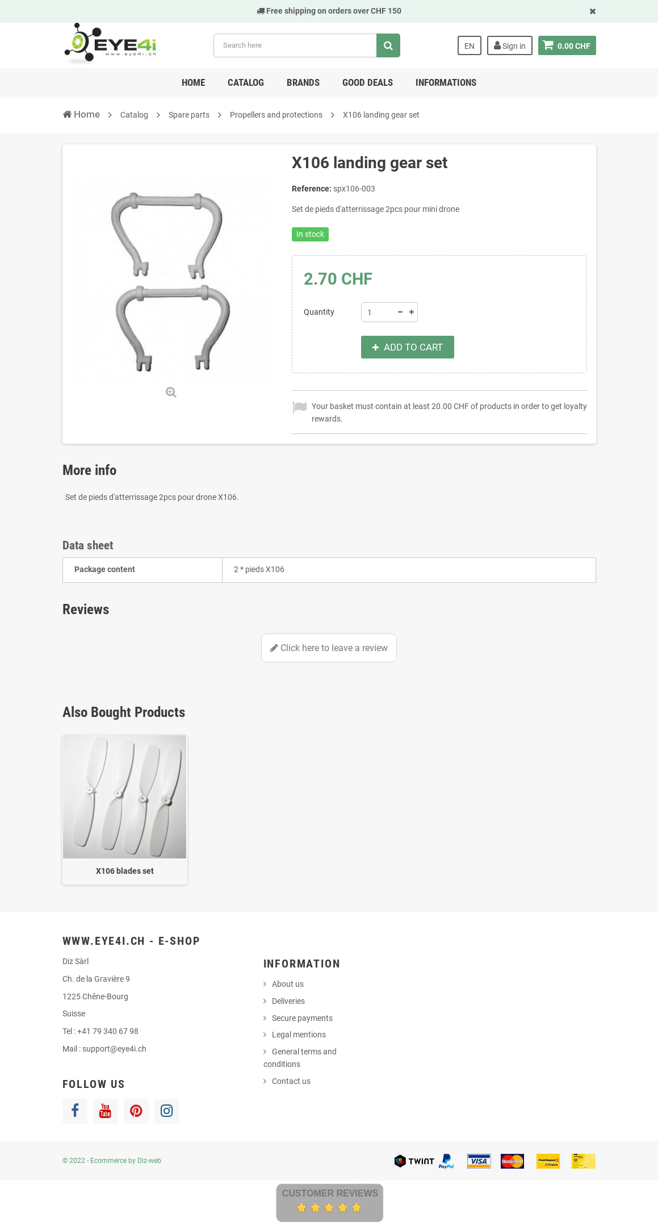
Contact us (291, 1081)
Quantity (319, 311)
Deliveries (288, 1001)
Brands (303, 82)
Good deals (367, 82)
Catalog (246, 82)
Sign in (510, 45)
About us (288, 984)
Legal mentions (299, 1034)
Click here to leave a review (329, 648)
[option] (125, 810)
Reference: (312, 188)
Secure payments (302, 1018)
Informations (446, 82)
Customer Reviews (330, 1193)
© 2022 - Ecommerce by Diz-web (111, 1161)
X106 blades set (125, 870)
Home (193, 82)
